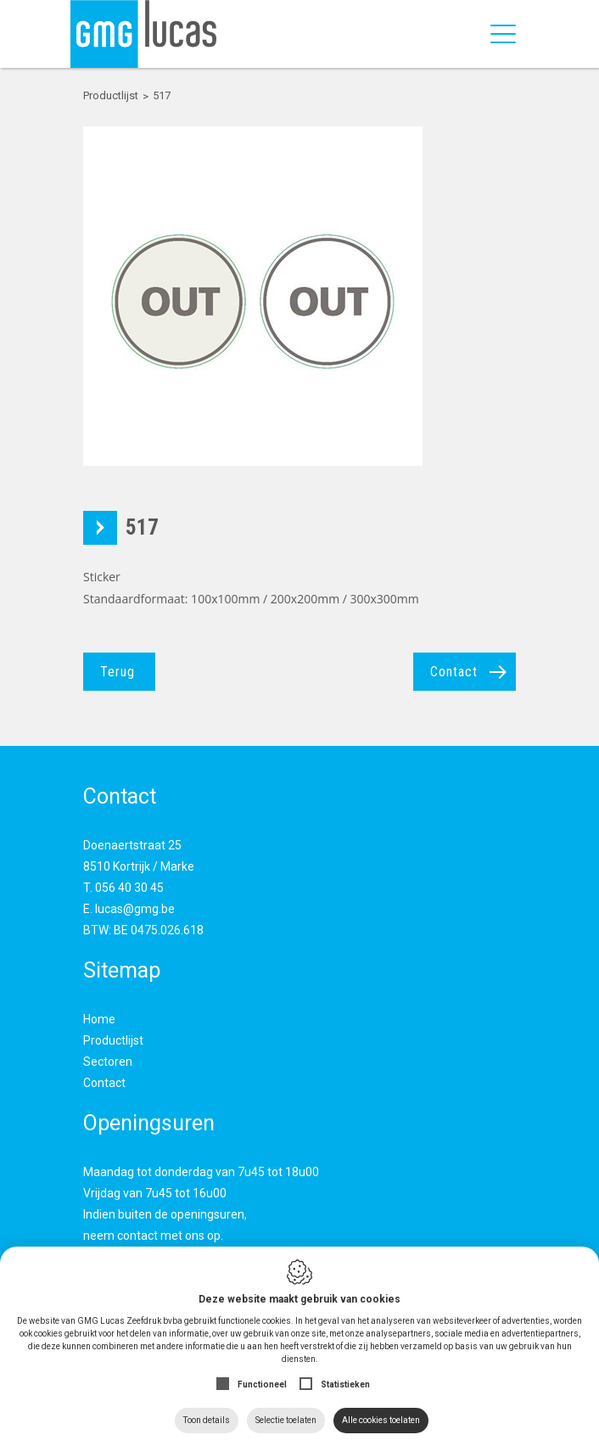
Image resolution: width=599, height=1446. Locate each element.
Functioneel (262, 1384)
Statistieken (345, 1384)
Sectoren (107, 1061)
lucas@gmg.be (135, 909)
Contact (454, 672)
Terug (117, 672)
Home (99, 1019)
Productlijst (113, 1040)
